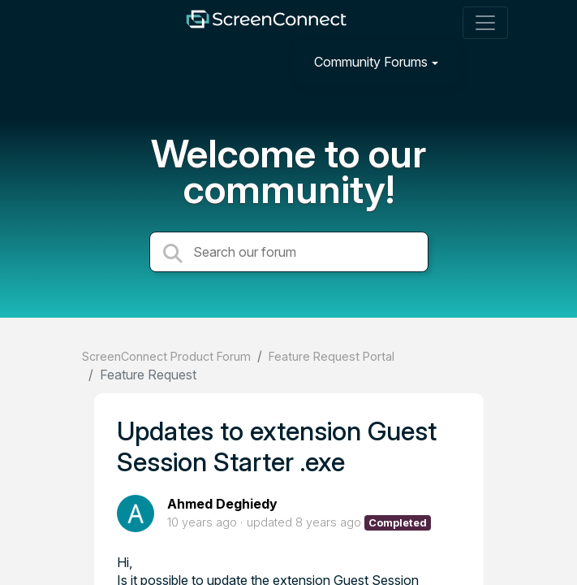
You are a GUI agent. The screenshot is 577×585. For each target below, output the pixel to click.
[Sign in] (483, 61)
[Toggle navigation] (485, 22)
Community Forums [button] (371, 62)
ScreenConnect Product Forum (166, 356)
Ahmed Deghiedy (222, 504)
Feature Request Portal (331, 356)
